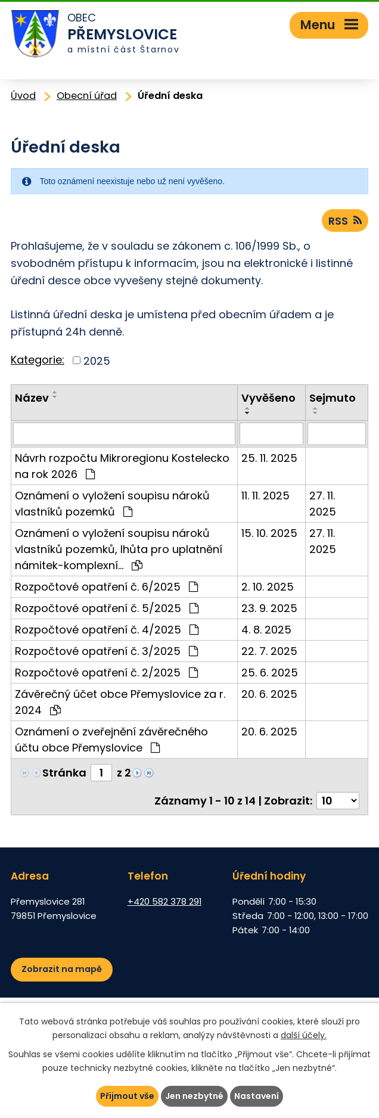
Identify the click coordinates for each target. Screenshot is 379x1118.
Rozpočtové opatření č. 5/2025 (106, 608)
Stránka (64, 772)
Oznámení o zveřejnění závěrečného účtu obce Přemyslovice (111, 739)
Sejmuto (332, 397)
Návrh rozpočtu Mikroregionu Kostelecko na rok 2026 (122, 466)
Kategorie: (37, 359)
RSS (345, 220)
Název (32, 397)
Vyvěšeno (268, 397)
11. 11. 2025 (265, 495)
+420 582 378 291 (164, 901)
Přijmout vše (127, 1096)
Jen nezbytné (194, 1096)
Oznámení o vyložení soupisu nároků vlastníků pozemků (112, 503)
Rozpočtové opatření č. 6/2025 (106, 586)
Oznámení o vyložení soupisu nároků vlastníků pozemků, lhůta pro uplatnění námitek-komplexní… (118, 549)
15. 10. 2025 (269, 533)
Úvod (23, 96)
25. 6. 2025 (269, 672)
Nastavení (256, 1096)
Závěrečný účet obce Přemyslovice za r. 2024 (120, 702)
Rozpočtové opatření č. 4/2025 (106, 629)
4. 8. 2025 (266, 629)
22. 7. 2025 (269, 651)
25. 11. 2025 (269, 458)
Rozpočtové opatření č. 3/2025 (106, 651)
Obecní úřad (87, 96)
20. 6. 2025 (269, 694)
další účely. (304, 1035)
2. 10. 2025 (267, 586)
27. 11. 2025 (322, 503)
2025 (96, 360)
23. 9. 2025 (269, 608)
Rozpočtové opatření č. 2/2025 (106, 672)
